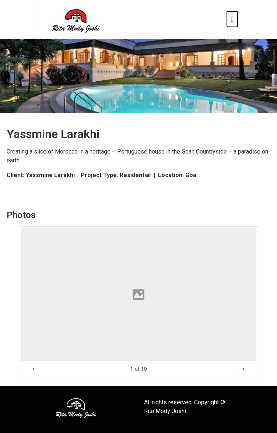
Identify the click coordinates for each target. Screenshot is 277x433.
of (138, 368)
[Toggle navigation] (232, 19)
